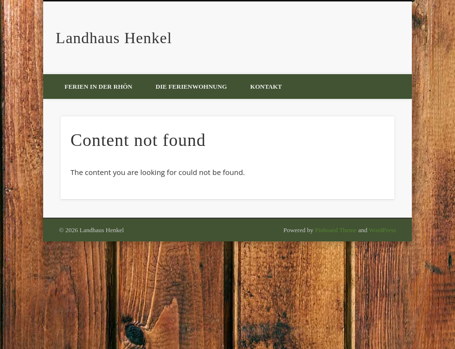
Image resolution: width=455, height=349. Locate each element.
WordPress (382, 230)
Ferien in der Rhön (98, 86)
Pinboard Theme (336, 230)
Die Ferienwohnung (191, 86)
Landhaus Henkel (114, 38)
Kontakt (266, 86)
